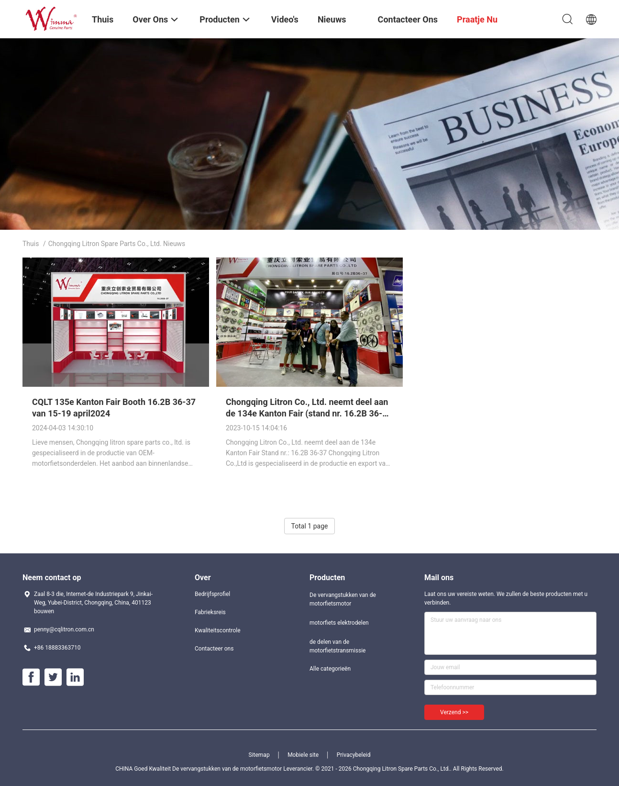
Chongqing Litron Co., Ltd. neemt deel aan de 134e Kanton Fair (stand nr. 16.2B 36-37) (307, 413)
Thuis (30, 243)
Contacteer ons (214, 648)
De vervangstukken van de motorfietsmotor (343, 599)
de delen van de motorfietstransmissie (337, 646)
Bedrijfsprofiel (212, 594)
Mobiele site (303, 755)
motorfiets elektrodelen (339, 622)
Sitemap (259, 755)
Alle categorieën (330, 668)
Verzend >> (454, 712)
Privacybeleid (354, 755)
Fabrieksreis (210, 612)
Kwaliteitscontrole (218, 630)
